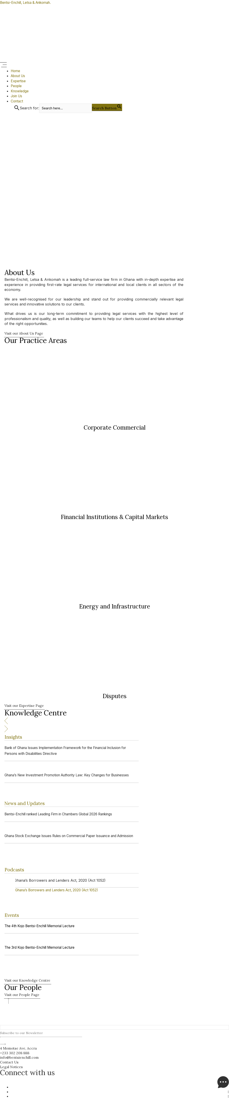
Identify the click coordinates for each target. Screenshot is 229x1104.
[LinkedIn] (228, 1091)
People (17, 86)
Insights (14, 737)
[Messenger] (223, 1087)
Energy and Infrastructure (114, 607)
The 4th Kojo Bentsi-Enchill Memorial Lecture (43, 926)
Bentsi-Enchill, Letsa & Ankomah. (28, 2)
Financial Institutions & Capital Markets (114, 517)
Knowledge (20, 91)
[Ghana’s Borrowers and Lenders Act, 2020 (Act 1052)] (61, 890)
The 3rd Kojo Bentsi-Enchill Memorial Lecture (43, 948)
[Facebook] (228, 1096)
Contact (17, 101)
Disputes (115, 696)
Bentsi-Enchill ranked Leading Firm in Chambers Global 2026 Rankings (64, 814)
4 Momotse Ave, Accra (19, 1048)
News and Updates (27, 803)
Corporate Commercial (115, 428)
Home (16, 71)
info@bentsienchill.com (20, 1057)
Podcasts (15, 870)
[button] (114, 65)
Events (12, 915)
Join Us (17, 96)
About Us (19, 76)
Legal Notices (12, 1066)
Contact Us (10, 1062)
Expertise (18, 81)
